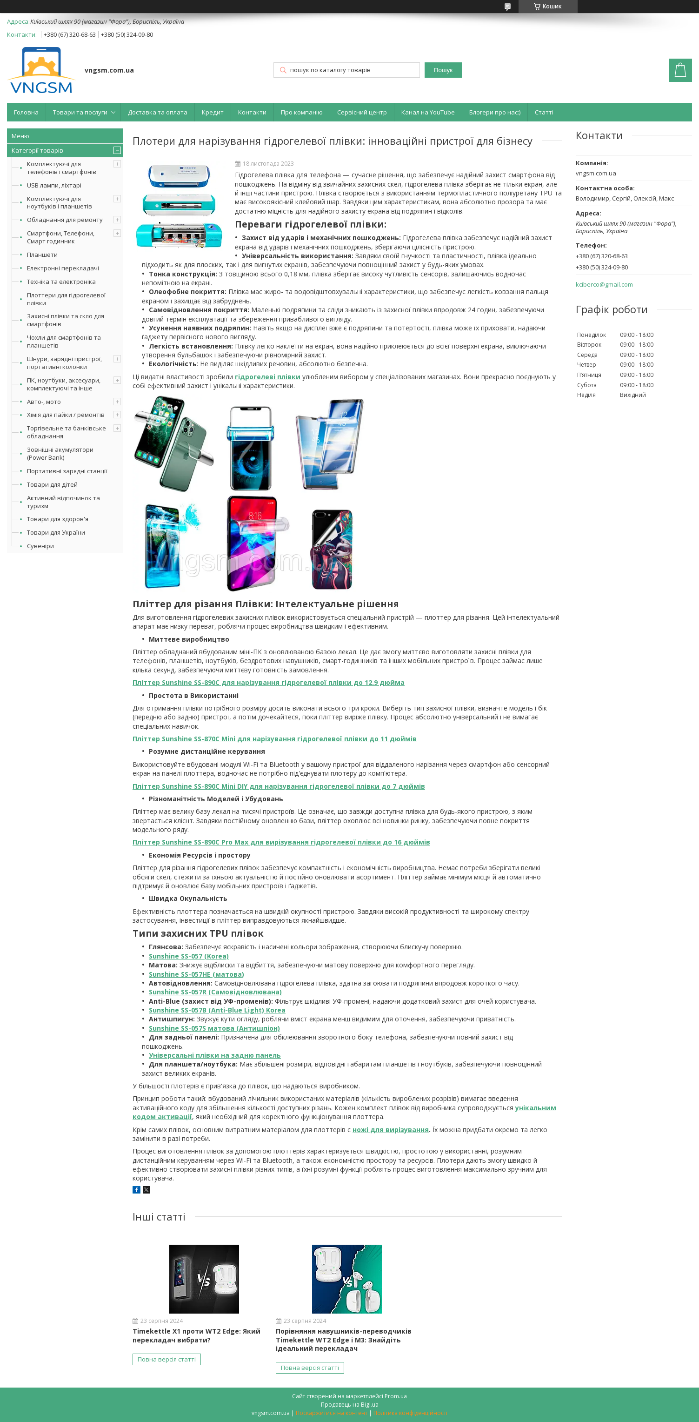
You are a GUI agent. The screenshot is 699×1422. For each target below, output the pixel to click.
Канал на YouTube (428, 112)
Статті (544, 112)
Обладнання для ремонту (65, 219)
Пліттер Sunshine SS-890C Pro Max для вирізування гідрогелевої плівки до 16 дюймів (281, 842)
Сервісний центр (362, 112)
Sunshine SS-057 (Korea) (189, 956)
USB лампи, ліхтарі (54, 185)
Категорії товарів (37, 150)
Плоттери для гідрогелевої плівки (66, 299)
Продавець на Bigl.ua (350, 1405)
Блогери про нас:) (494, 112)
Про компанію (302, 112)
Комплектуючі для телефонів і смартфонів (61, 168)
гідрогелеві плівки (267, 376)
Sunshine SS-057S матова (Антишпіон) (214, 1028)
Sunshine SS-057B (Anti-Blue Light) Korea (217, 1010)
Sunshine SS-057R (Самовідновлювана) (215, 991)
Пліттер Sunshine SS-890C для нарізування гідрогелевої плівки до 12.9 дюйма (269, 682)
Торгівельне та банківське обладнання (66, 432)
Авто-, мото (44, 401)
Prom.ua (396, 1396)
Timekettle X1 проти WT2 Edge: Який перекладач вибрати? (196, 1335)
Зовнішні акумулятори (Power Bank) (60, 453)
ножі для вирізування (391, 1129)
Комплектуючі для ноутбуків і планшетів (59, 203)
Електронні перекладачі (63, 268)
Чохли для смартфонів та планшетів (64, 341)
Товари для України (56, 532)
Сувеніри (40, 546)
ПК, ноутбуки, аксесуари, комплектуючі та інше (63, 384)
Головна (26, 112)
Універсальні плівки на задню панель (215, 1055)
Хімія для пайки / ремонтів (66, 414)
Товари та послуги (80, 112)
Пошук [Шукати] (443, 70)
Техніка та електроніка (61, 281)
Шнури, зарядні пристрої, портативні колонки (64, 363)
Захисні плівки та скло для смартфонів (65, 320)
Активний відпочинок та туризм (63, 502)
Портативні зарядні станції (67, 471)
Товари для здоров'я (57, 519)
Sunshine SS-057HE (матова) (196, 974)
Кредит (213, 112)
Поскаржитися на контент (331, 1413)
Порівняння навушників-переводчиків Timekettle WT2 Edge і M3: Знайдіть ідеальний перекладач (344, 1339)
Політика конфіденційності (410, 1413)
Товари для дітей (52, 484)
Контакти (252, 112)
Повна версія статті (167, 1359)
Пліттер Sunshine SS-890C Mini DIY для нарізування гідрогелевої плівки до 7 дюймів (279, 786)
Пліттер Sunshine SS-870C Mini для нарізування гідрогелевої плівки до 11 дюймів (275, 738)
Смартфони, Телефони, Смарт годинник (60, 237)
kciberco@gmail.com (604, 284)
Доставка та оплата (157, 112)
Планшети (42, 254)
